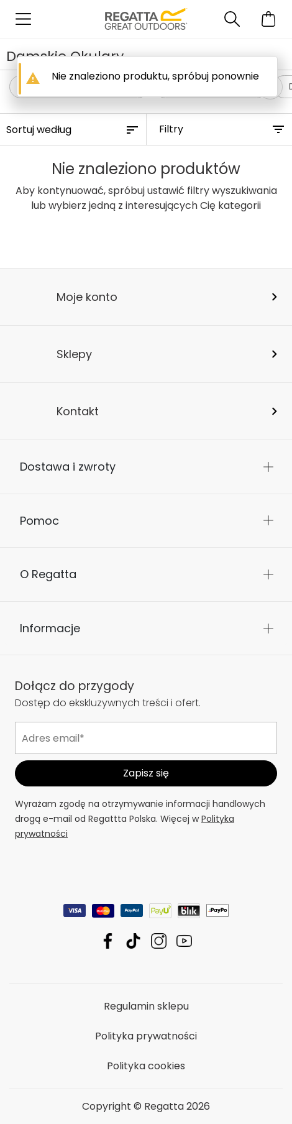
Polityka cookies (146, 1066)
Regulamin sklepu (146, 1006)
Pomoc (39, 520)
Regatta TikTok (133, 941)
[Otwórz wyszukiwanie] (232, 19)
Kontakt (78, 411)
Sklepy (74, 354)
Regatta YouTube (184, 941)
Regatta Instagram (159, 941)
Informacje (50, 628)
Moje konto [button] (87, 297)
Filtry (171, 129)
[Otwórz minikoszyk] (268, 19)
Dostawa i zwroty (68, 466)
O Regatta (48, 574)
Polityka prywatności (146, 1036)
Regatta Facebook (108, 941)
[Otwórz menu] (23, 19)
